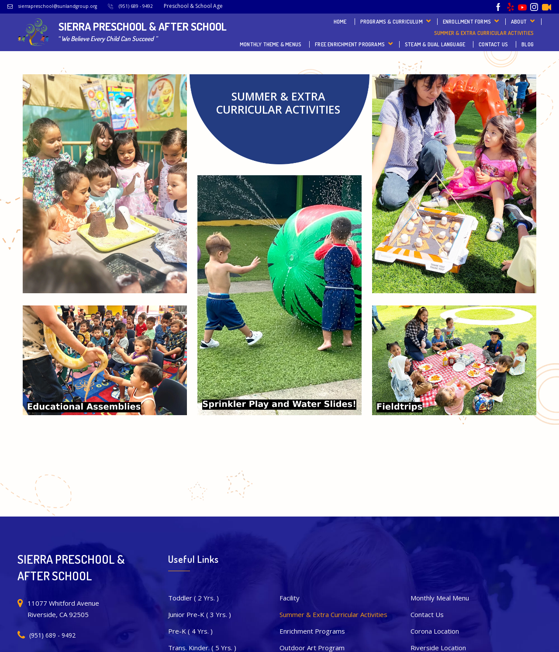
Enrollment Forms (467, 21)
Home (340, 21)
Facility (290, 597)
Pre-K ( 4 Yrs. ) (190, 631)
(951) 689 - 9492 (136, 6)
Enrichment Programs (312, 631)
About (519, 21)
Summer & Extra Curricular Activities (484, 33)
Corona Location (435, 631)
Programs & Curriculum (391, 21)
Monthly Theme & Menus (270, 44)
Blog (527, 44)
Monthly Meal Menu (440, 597)
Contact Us (493, 44)
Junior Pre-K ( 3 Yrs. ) (199, 614)
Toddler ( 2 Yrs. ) (193, 597)
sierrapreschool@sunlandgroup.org (57, 6)
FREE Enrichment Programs (350, 44)
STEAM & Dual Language (435, 44)
